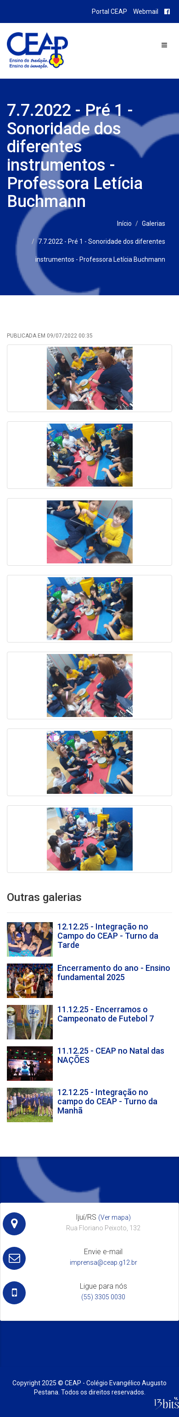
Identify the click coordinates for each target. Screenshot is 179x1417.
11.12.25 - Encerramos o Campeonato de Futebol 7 (105, 1013)
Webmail (145, 11)
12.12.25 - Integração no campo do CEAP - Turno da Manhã (107, 1101)
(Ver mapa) (114, 1217)
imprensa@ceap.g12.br (103, 1262)
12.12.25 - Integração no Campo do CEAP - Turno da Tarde (107, 936)
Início (124, 223)
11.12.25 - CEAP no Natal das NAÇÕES (110, 1055)
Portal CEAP (109, 11)
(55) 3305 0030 (103, 1297)
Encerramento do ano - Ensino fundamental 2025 (113, 972)
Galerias (153, 223)
